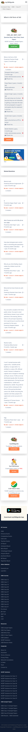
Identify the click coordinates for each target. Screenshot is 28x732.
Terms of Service (5, 655)
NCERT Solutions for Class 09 (9, 683)
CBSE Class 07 (5, 592)
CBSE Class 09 (5, 587)
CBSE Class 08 (5, 589)
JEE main (3, 611)
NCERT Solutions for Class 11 (9, 678)
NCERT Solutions (5, 640)
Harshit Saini (8, 116)
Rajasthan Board (5, 561)
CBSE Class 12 (5, 579)
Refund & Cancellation (7, 660)
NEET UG (3, 614)
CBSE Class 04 (5, 599)
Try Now (14, 471)
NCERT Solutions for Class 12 (9, 676)
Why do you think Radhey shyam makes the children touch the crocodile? (13, 266)
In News (3, 662)
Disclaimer (4, 652)
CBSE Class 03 (5, 602)
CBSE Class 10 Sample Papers (9, 711)
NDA (2, 616)
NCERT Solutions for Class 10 (9, 681)
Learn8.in (3, 571)
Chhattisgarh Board (6, 551)
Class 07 (18, 7)
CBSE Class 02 (5, 604)
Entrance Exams (5, 534)
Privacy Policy (4, 657)
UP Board (3, 543)
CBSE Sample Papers (6, 628)
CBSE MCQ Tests (5, 633)
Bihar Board (4, 548)
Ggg (5, 418)
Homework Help (5, 7)
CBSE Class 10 (5, 584)
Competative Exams (6, 536)
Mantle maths (8, 343)
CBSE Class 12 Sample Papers (9, 706)
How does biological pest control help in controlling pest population (13, 243)
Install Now (14, 46)
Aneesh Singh (8, 94)
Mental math (7, 181)
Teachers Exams (5, 541)
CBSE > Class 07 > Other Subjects (13, 67)
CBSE (13, 7)
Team (2, 665)
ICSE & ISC (4, 538)
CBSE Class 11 (5, 582)
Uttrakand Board (5, 546)
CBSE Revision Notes (6, 642)
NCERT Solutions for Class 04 (9, 696)
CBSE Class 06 (5, 594)
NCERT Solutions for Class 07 (9, 688)
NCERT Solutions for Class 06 (9, 691)
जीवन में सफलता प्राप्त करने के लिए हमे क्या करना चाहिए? (13, 221)
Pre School (4, 609)
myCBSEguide (7, 2)
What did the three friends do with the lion (13, 289)
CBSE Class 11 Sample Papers (9, 708)
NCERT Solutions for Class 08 (9, 686)
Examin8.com (4, 568)
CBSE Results (4, 715)
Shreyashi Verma (9, 72)
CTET (2, 619)
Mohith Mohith (9, 129)
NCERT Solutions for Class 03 (9, 698)
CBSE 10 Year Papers (6, 635)
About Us (3, 650)
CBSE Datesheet (13, 715)
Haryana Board (5, 553)
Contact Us (4, 667)
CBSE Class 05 (5, 597)
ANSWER (8, 139)
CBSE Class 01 (5, 607)
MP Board (3, 558)
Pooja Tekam (8, 83)
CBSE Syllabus (5, 637)
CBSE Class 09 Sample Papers (9, 713)
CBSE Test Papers (6, 630)
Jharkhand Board (5, 556)
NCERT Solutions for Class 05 (9, 693)
